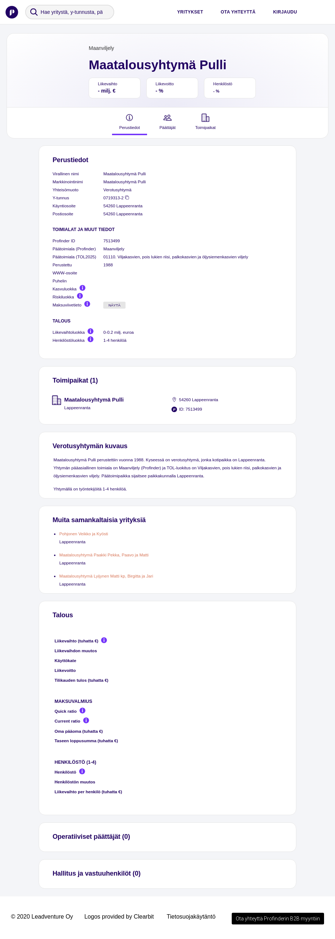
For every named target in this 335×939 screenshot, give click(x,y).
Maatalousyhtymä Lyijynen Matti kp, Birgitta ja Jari (106, 576)
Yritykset (190, 12)
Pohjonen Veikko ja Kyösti (83, 533)
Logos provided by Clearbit (119, 916)
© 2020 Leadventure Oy (42, 916)
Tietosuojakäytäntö (191, 916)
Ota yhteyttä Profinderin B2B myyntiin (278, 919)
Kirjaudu (285, 12)
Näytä (114, 305)
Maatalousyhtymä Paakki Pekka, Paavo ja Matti (104, 554)
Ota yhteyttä (238, 12)
